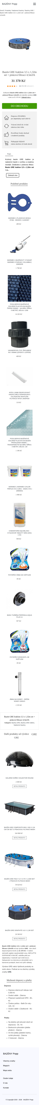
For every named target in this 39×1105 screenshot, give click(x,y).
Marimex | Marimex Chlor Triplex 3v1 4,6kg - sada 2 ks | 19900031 (19, 489)
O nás (5, 1083)
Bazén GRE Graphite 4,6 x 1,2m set (19, 930)
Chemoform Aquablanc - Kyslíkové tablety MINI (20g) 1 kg (19, 533)
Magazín (6, 1066)
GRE (34, 95)
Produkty (8, 10)
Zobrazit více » (26, 97)
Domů (2, 10)
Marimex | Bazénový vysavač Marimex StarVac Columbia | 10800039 (19, 262)
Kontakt (6, 1088)
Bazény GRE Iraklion (27, 723)
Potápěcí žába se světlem (19, 575)
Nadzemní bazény (18, 10)
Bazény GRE (29, 10)
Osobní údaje (8, 1078)
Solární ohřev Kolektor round (19, 778)
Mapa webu (7, 1070)
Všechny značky (9, 1061)
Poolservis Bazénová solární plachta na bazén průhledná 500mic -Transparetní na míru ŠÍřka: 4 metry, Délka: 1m (19, 443)
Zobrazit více (12, 175)
